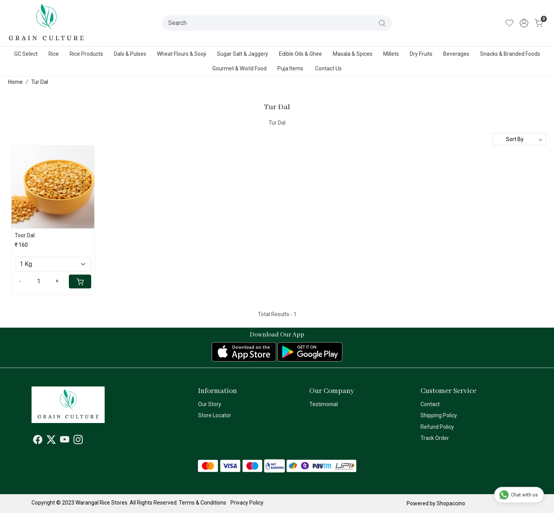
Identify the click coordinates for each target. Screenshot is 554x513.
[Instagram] (78, 441)
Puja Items (290, 68)
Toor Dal (25, 235)
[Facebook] (38, 441)
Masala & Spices (352, 54)
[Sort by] (519, 139)
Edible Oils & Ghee (300, 54)
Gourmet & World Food (239, 68)
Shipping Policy (439, 415)
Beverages (456, 54)
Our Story (209, 404)
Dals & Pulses (130, 54)
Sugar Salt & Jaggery (242, 54)
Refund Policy (437, 427)
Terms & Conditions (202, 503)
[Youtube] (64, 441)
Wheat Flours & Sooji (181, 54)
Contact (430, 404)
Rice (53, 54)
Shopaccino (451, 503)
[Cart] (80, 281)
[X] (51, 441)
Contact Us (328, 68)
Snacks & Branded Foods (510, 54)
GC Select (26, 54)
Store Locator (214, 415)
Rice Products (86, 54)
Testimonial (323, 404)
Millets (391, 54)
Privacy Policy (247, 503)
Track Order (435, 438)
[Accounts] (524, 23)
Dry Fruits (421, 54)
